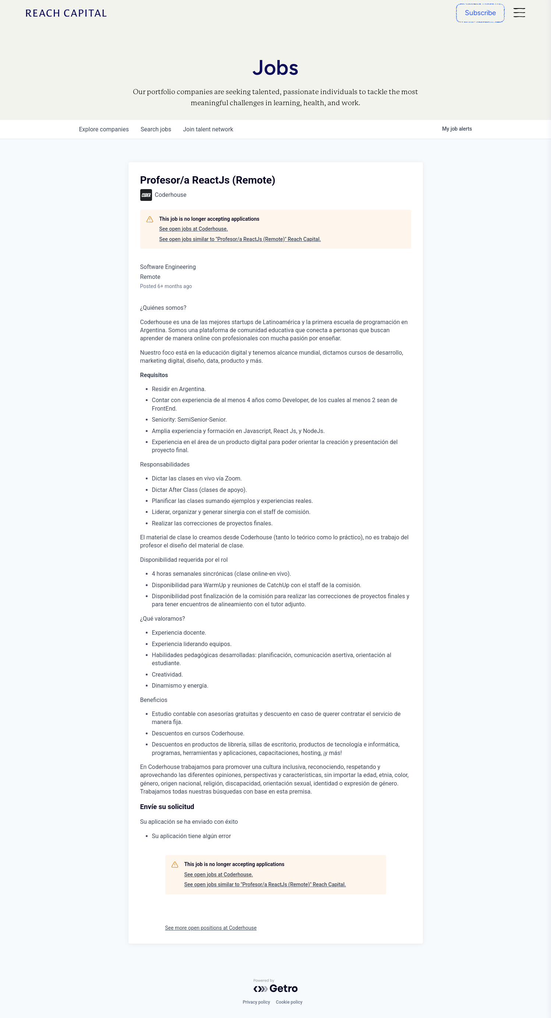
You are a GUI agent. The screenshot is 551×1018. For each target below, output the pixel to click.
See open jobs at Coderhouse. (193, 229)
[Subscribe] (480, 13)
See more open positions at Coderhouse (211, 928)
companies (104, 129)
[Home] (66, 13)
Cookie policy (289, 1002)
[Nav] (519, 13)
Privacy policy (256, 1002)
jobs (156, 129)
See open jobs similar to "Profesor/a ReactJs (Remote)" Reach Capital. (240, 239)
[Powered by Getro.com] (276, 985)
